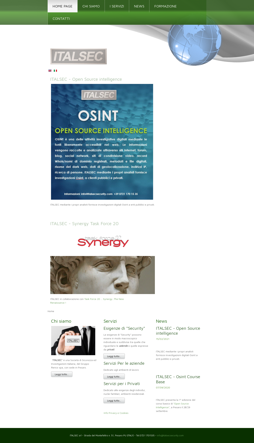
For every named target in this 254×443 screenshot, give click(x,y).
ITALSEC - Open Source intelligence (86, 79)
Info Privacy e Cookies (116, 413)
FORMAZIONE (165, 6)
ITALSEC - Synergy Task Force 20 (84, 223)
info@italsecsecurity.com (170, 435)
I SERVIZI (117, 6)
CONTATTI (61, 18)
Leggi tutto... (62, 374)
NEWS (139, 6)
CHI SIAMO (91, 6)
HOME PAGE (62, 6)
